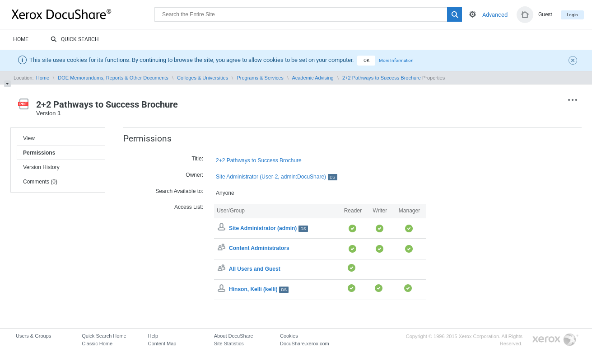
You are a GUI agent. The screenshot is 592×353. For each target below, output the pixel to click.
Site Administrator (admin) (268, 228)
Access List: (188, 207)
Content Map (162, 343)
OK (366, 60)
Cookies (289, 336)
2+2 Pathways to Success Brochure (381, 77)
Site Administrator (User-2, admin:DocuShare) (276, 177)
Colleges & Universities (202, 77)
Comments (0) (40, 182)
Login (572, 14)
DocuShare (83, 14)
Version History (41, 167)
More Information (396, 60)
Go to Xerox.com (555, 340)
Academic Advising (312, 77)
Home (20, 39)
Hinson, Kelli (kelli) (259, 289)
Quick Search (75, 39)
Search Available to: (179, 191)
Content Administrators (259, 248)
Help (153, 336)
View (29, 138)
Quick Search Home (104, 336)
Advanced (495, 14)
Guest (545, 14)
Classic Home (97, 343)
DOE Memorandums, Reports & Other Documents (113, 77)
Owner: (194, 175)
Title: (197, 158)
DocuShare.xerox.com (304, 343)
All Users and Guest (254, 269)
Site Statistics (229, 343)
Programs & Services (260, 77)
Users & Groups (33, 336)
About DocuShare (233, 336)
